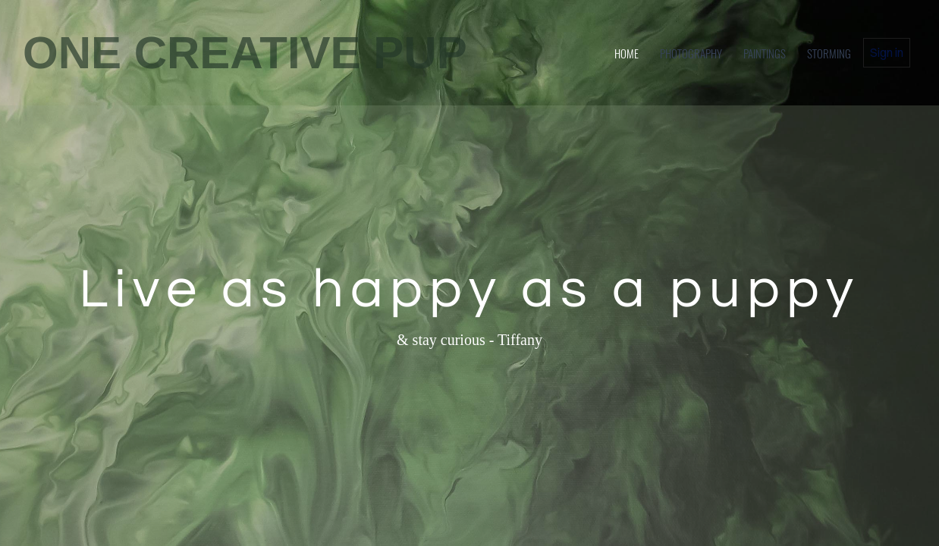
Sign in (886, 52)
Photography (691, 53)
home (626, 53)
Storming (829, 53)
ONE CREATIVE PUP (245, 52)
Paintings (764, 53)
